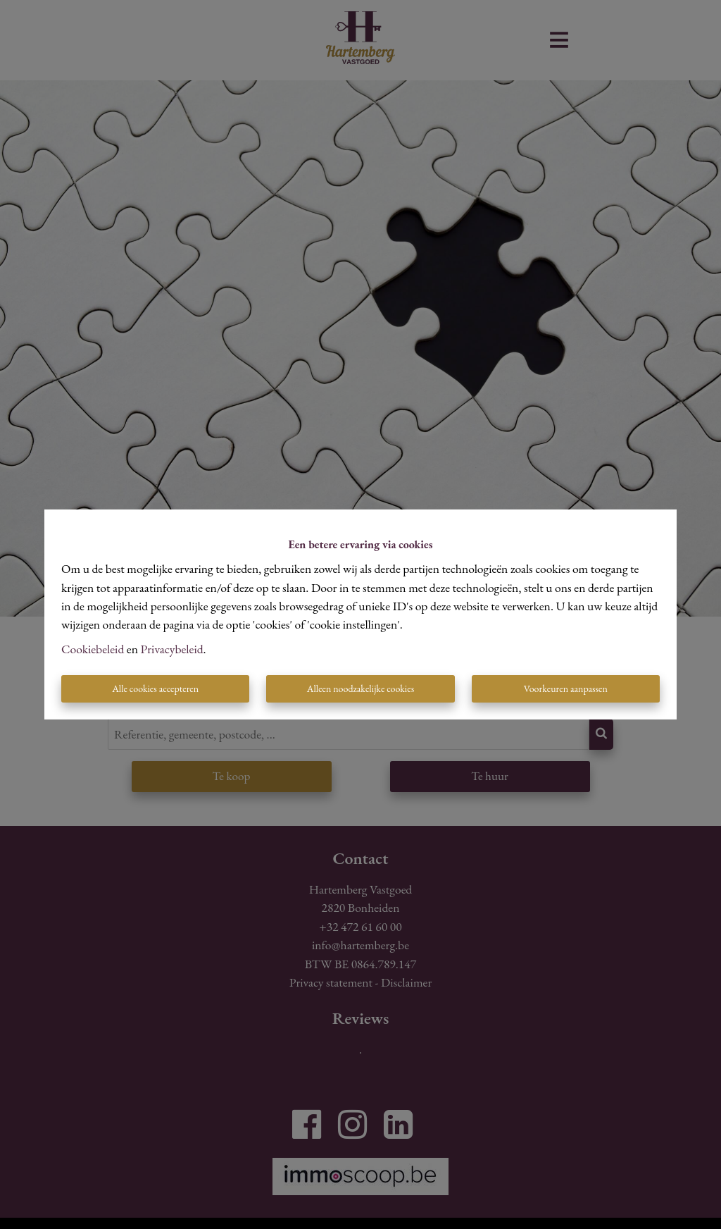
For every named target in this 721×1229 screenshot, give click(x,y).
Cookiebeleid (92, 649)
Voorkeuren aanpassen (566, 688)
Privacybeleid (172, 649)
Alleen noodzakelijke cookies (360, 688)
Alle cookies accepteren (155, 688)
